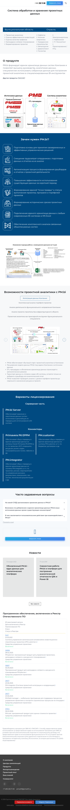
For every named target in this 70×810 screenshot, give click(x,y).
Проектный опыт (10, 772)
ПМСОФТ (21, 78)
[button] (35, 760)
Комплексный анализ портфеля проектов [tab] (35, 303)
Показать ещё (8, 522)
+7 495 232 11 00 (9, 789)
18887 (7, 665)
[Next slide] (64, 340)
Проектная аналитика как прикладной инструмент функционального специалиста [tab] (35, 318)
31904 (7, 709)
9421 (7, 635)
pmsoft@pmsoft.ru (23, 789)
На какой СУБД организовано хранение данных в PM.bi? (28, 503)
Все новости (35, 604)
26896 (7, 650)
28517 (7, 681)
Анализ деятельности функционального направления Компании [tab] (35, 307)
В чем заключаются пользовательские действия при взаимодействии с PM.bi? (34, 517)
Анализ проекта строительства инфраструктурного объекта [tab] (35, 312)
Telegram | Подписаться (45, 802)
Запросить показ (55, 3)
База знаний (8, 775)
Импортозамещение (11, 769)
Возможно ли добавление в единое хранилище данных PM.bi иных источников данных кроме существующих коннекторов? (32, 509)
